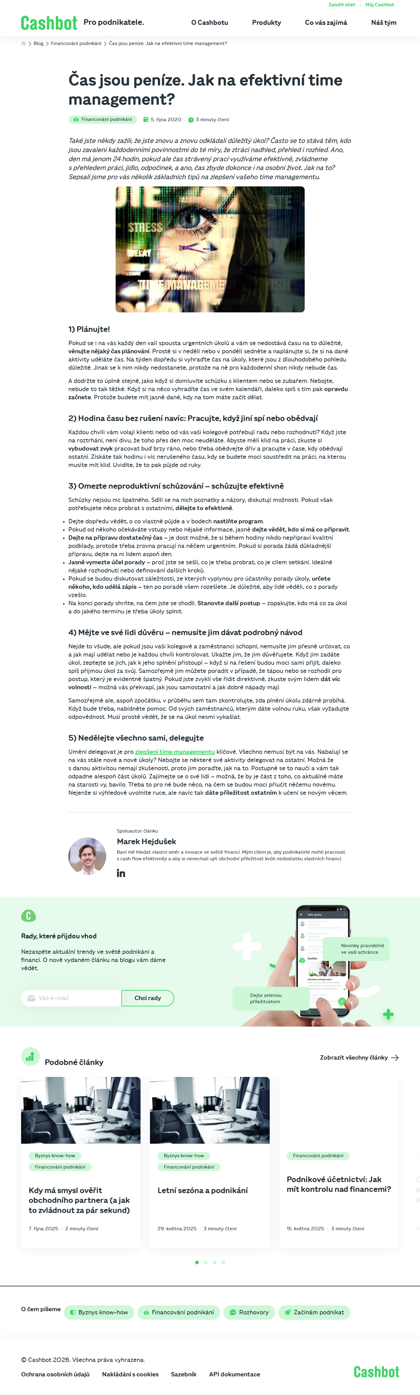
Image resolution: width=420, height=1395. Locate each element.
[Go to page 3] (214, 1262)
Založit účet (342, 4)
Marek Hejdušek (146, 842)
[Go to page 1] (197, 1262)
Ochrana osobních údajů (55, 1374)
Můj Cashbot (379, 4)
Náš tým (384, 22)
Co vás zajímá (326, 22)
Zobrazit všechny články (359, 1058)
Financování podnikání (102, 119)
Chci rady (148, 998)
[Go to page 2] (205, 1262)
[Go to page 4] (223, 1262)
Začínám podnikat (314, 1312)
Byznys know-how (55, 1155)
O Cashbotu (209, 22)
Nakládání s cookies (130, 1374)
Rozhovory (249, 1312)
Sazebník (184, 1374)
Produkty (266, 22)
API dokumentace (234, 1374)
